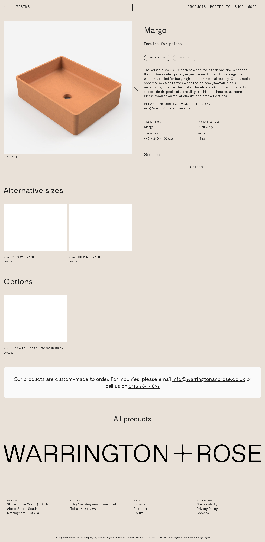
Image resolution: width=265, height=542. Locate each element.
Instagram (140, 504)
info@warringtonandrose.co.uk (167, 108)
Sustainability (207, 504)
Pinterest (140, 509)
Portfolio (220, 7)
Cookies (203, 513)
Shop (239, 7)
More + (254, 7)
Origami (197, 167)
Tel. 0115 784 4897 (83, 509)
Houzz (138, 513)
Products (197, 7)
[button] (129, 91)
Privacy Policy (207, 509)
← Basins (17, 7)
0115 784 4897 (144, 386)
